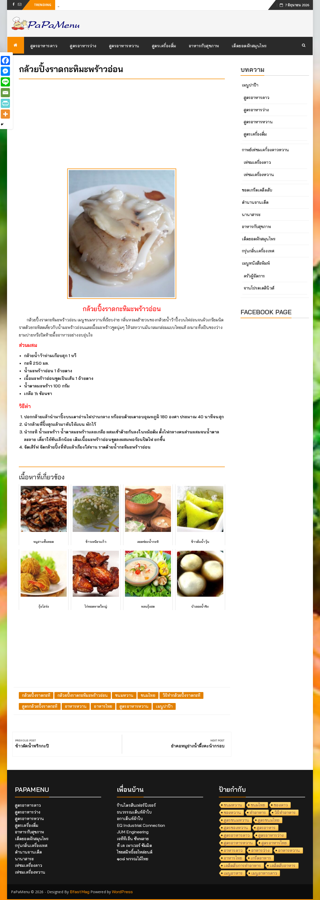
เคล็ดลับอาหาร (283, 865)
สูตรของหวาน (236, 827)
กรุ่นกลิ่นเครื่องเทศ (258, 250)
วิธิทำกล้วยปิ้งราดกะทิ (182, 695)
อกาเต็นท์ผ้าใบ (130, 818)
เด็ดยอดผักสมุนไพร (249, 45)
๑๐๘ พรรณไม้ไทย (132, 858)
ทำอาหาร (258, 812)
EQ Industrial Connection (141, 825)
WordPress (122, 891)
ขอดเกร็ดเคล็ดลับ (257, 190)
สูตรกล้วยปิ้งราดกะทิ (40, 706)
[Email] (5, 92)
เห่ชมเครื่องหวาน (259, 174)
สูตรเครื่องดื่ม (164, 45)
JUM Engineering (133, 831)
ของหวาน (232, 812)
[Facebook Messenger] (5, 71)
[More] (5, 114)
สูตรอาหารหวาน (124, 45)
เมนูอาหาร (233, 873)
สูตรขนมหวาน (236, 820)
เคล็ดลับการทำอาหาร (242, 865)
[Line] (5, 82)
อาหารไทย (103, 706)
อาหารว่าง (260, 850)
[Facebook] (5, 60)
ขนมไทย (148, 695)
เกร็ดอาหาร (261, 858)
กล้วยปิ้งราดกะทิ (36, 695)
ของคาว (281, 805)
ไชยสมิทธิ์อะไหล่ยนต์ (135, 852)
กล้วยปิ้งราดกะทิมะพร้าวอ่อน (83, 695)
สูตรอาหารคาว (44, 45)
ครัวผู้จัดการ (254, 275)
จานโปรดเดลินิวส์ (259, 288)
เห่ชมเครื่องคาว (257, 162)
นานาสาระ (251, 214)
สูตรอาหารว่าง (83, 45)
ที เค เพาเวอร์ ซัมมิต (134, 845)
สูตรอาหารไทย (274, 842)
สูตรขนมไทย (268, 820)
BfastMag (79, 891)
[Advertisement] (122, 119)
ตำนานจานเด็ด (255, 202)
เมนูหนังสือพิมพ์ (256, 263)
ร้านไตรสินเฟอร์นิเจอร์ (136, 805)
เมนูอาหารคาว (264, 873)
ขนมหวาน (124, 695)
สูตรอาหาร (266, 827)
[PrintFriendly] (5, 103)
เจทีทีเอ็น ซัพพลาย (133, 838)
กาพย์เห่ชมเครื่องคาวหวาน (265, 149)
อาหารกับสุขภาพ (204, 45)
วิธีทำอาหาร (285, 812)
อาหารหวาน (76, 706)
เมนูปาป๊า (164, 706)
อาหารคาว (233, 850)
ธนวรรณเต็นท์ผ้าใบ (134, 812)
